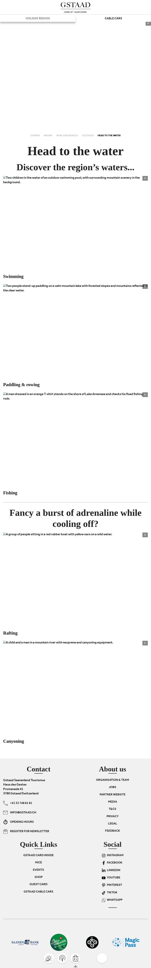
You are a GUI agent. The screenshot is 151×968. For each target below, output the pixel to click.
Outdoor (88, 136)
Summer (35, 136)
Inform (48, 136)
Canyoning (13, 741)
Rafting (10, 633)
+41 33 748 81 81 (17, 803)
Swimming (13, 276)
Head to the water (109, 136)
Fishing (10, 492)
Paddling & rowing (21, 384)
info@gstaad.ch (19, 812)
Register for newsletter (26, 831)
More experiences (67, 136)
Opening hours (18, 822)
